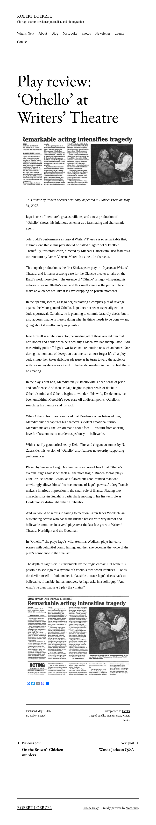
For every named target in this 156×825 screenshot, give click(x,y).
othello (101, 715)
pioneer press (114, 715)
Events (119, 33)
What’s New (25, 33)
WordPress (132, 808)
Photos (86, 33)
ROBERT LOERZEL (34, 16)
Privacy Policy (91, 808)
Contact (22, 42)
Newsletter (102, 33)
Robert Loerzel (38, 715)
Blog (55, 33)
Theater (126, 710)
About (43, 33)
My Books (70, 33)
